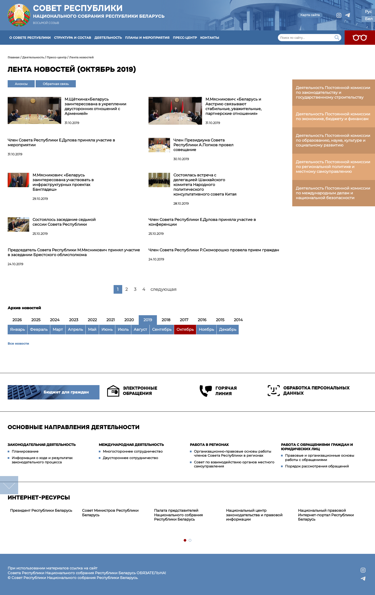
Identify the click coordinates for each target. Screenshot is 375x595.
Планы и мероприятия (147, 37)
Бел (369, 19)
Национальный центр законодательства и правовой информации (254, 515)
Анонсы (21, 84)
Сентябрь (161, 329)
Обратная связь (56, 84)
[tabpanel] (44, 510)
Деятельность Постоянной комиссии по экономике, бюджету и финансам (333, 116)
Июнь (107, 329)
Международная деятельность (131, 445)
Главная (14, 57)
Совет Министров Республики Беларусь (110, 512)
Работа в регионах (209, 445)
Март (58, 329)
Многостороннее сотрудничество (133, 451)
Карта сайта (310, 15)
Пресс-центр (185, 37)
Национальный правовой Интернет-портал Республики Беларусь (326, 515)
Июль (123, 329)
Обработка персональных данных (309, 390)
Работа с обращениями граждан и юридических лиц (317, 447)
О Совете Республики (30, 37)
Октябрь (185, 329)
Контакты (209, 37)
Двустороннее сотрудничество (130, 458)
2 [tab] (190, 540)
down (9, 485)
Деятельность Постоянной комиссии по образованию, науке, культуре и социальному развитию (333, 140)
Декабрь (227, 329)
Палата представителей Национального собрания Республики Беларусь (178, 515)
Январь (17, 329)
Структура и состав (72, 37)
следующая (163, 289)
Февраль (39, 329)
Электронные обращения (132, 391)
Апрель (75, 329)
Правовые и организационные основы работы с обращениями (319, 457)
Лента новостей (81, 57)
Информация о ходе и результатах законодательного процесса (42, 460)
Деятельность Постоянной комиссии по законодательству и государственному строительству (333, 92)
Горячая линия (218, 391)
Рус (368, 11)
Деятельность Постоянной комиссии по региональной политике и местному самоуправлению (333, 167)
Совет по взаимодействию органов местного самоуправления (234, 464)
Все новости (18, 343)
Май (92, 329)
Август (140, 329)
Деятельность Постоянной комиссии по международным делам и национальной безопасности (333, 193)
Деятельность (108, 37)
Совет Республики (99, 11)
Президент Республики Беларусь (41, 510)
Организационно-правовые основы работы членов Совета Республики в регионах (232, 453)
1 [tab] (185, 540)
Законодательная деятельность (42, 445)
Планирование (25, 451)
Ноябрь (206, 329)
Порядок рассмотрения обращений (317, 466)
